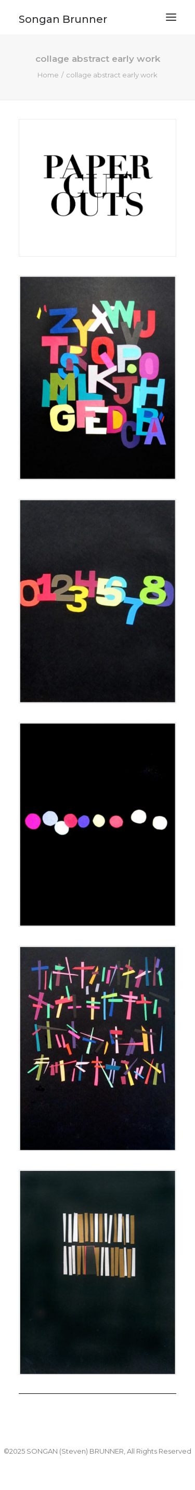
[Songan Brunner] (63, 15)
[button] (171, 17)
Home (48, 75)
